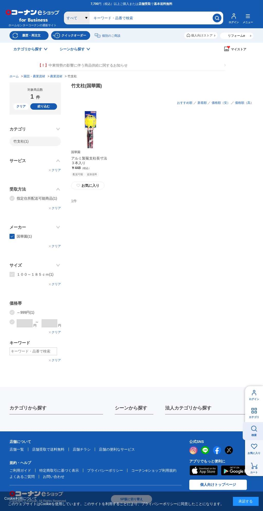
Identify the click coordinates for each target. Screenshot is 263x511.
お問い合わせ (53, 476)
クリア (21, 106)
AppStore (203, 470)
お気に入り (254, 453)
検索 (254, 435)
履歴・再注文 (31, 35)
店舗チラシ (82, 449)
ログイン (254, 399)
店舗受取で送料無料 (48, 449)
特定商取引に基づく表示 (59, 470)
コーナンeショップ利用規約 (153, 470)
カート (254, 472)
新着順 (202, 103)
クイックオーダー (73, 35)
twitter (229, 450)
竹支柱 (21, 141)
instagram (193, 450)
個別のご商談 (111, 36)
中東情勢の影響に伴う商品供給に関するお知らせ (83, 65)
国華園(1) (24, 236)
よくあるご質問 (22, 476)
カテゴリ (254, 417)
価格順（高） (244, 103)
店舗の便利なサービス (117, 449)
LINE (205, 450)
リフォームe (236, 36)
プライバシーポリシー (105, 470)
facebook (217, 450)
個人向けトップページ (218, 484)
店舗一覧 (17, 449)
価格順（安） (221, 103)
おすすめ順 (184, 103)
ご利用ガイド (20, 470)
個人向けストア (202, 35)
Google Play (237, 470)
